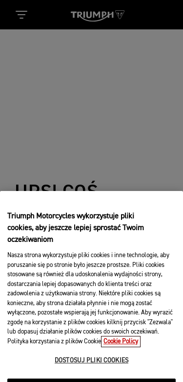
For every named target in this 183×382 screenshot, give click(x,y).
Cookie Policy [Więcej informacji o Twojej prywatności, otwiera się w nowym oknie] (120, 346)
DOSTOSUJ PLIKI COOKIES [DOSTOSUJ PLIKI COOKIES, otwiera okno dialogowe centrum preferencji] (91, 366)
